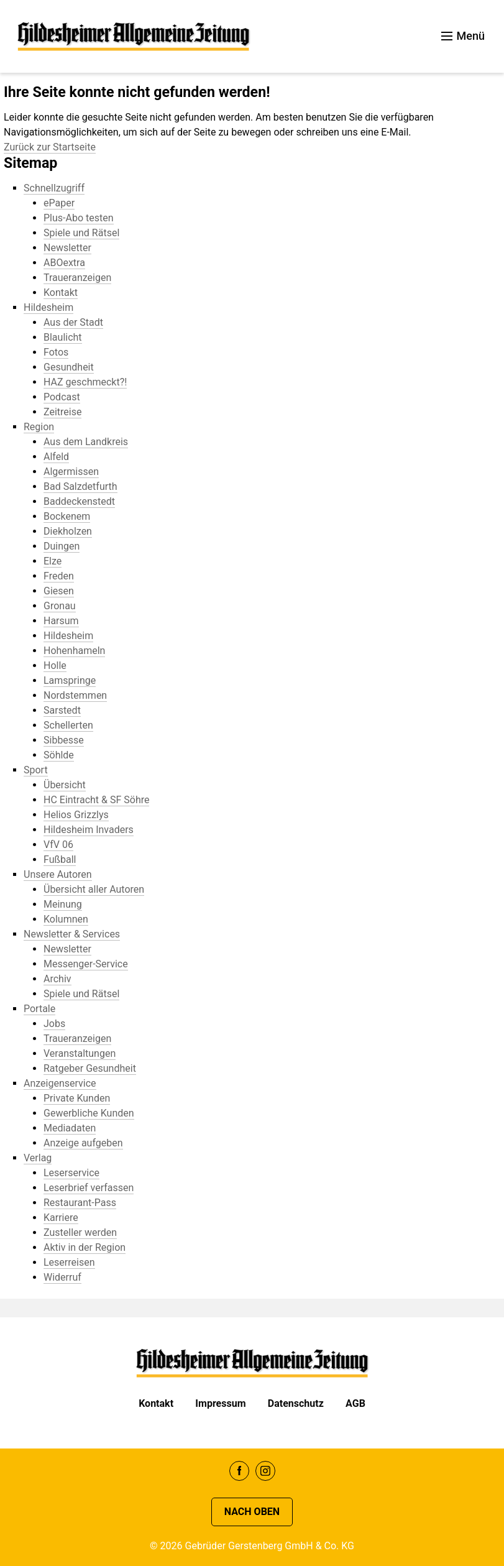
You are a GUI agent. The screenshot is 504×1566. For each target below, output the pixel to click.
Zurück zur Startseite (50, 147)
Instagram (265, 1471)
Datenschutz (296, 1403)
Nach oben (252, 1512)
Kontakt (156, 1403)
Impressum (220, 1403)
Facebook (239, 1471)
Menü (463, 35)
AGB (355, 1403)
